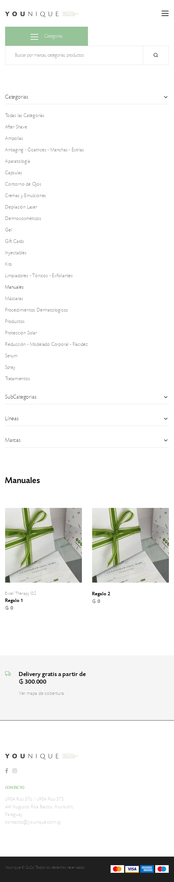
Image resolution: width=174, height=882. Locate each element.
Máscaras (14, 299)
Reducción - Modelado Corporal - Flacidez (46, 344)
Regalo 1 (14, 600)
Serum (11, 356)
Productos (15, 322)
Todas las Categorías (25, 116)
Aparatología (17, 161)
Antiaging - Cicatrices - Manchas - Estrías (44, 150)
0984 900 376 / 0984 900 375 (34, 799)
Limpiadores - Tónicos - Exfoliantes (39, 276)
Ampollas (14, 138)
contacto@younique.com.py (33, 822)
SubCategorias (20, 397)
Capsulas (13, 173)
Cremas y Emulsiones (25, 196)
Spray (10, 367)
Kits (8, 264)
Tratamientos (17, 379)
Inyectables (16, 253)
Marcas (13, 440)
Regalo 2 (101, 594)
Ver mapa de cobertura (41, 693)
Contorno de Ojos (23, 184)
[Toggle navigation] (165, 13)
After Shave (16, 127)
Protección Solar (21, 333)
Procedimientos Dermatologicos (36, 310)
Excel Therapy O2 (20, 593)
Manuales (14, 287)
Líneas (12, 418)
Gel (8, 230)
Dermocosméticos (23, 219)
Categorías (47, 37)
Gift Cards (14, 241)
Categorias (16, 97)
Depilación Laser (21, 207)
